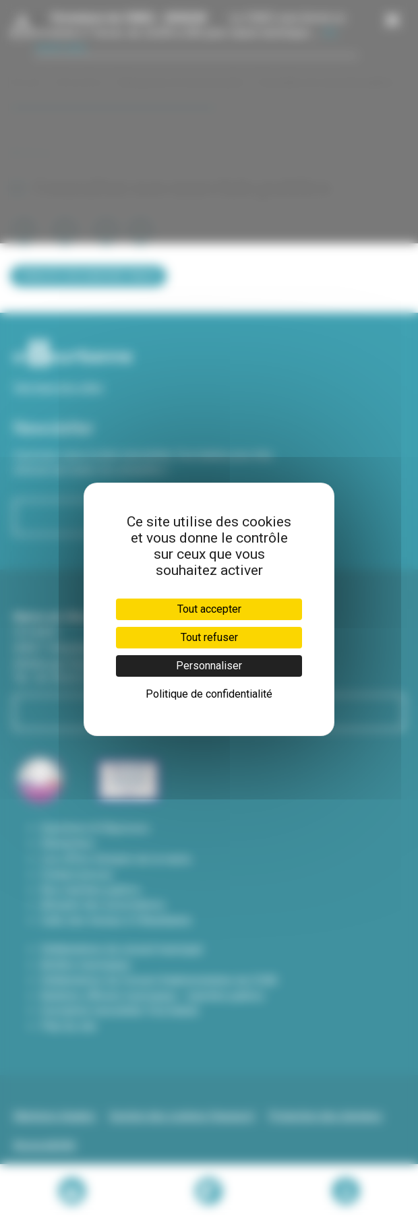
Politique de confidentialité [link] (209, 694)
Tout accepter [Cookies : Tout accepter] (209, 609)
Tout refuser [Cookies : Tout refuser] (209, 637)
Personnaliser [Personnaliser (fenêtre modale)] (209, 665)
